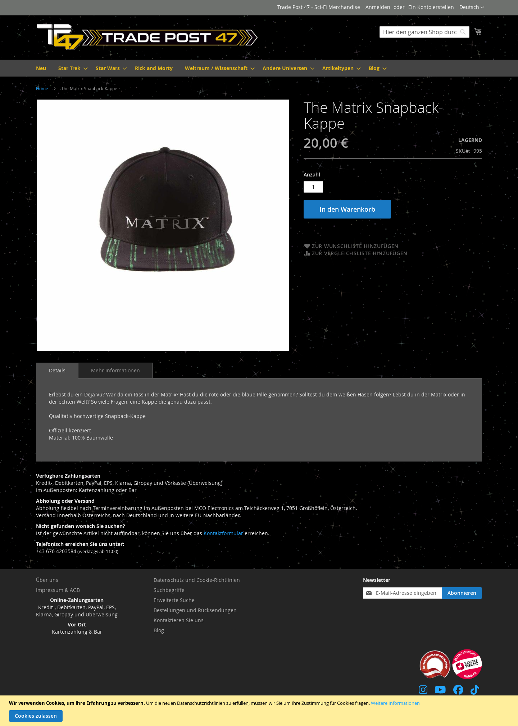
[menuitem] (41, 68)
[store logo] (147, 37)
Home (42, 88)
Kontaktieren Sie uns (179, 620)
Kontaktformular (223, 533)
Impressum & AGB (58, 590)
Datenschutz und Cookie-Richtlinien (197, 579)
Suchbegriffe (169, 590)
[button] (471, 8)
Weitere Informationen (395, 703)
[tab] (57, 370)
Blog (159, 630)
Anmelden (377, 7)
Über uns (47, 579)
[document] (260, 711)
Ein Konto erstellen (431, 7)
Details (57, 370)
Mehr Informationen (115, 370)
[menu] (259, 68)
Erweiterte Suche (174, 600)
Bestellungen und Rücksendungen (195, 610)
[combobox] (424, 32)
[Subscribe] (462, 593)
